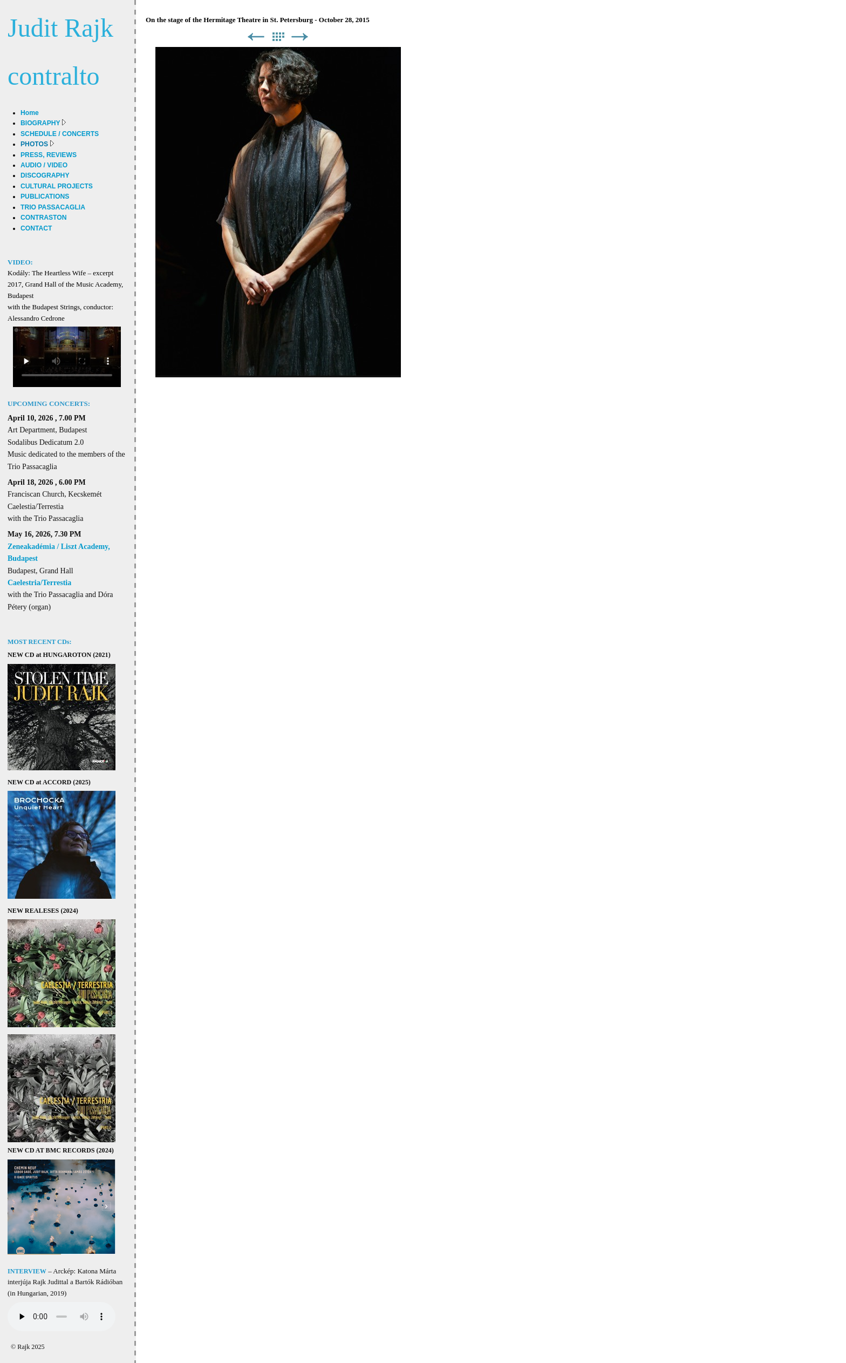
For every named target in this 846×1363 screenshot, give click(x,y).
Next (300, 37)
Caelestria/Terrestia (39, 583)
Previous (256, 37)
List (278, 37)
